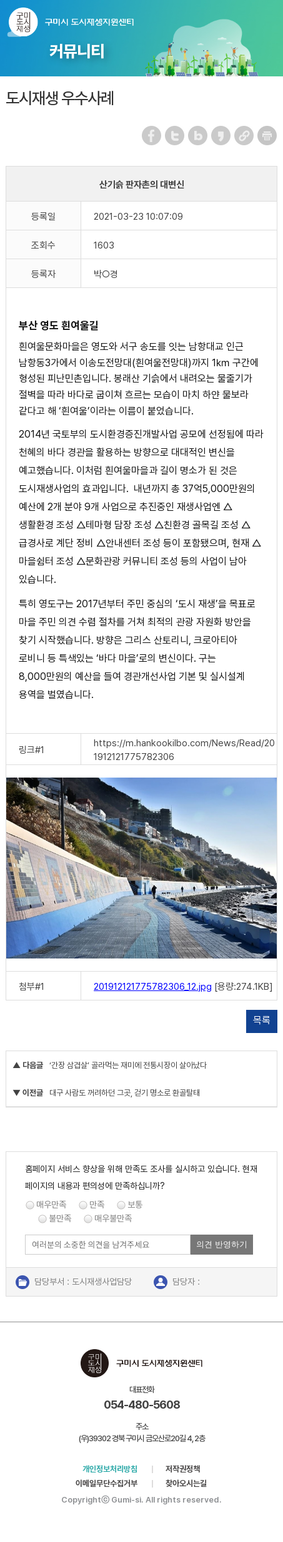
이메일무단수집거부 (106, 1483)
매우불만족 (113, 1218)
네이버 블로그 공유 (198, 135)
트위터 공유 (175, 135)
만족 (96, 1205)
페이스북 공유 (152, 135)
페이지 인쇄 (267, 135)
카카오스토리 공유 (221, 135)
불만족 (60, 1218)
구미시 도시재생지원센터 (71, 22)
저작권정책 (183, 1469)
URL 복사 (244, 135)
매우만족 (51, 1205)
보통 (134, 1205)
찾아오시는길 (186, 1483)
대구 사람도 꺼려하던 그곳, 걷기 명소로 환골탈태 (124, 1092)
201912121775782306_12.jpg (153, 986)
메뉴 (265, 19)
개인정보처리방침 (109, 1469)
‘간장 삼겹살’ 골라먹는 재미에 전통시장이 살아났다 (128, 1065)
